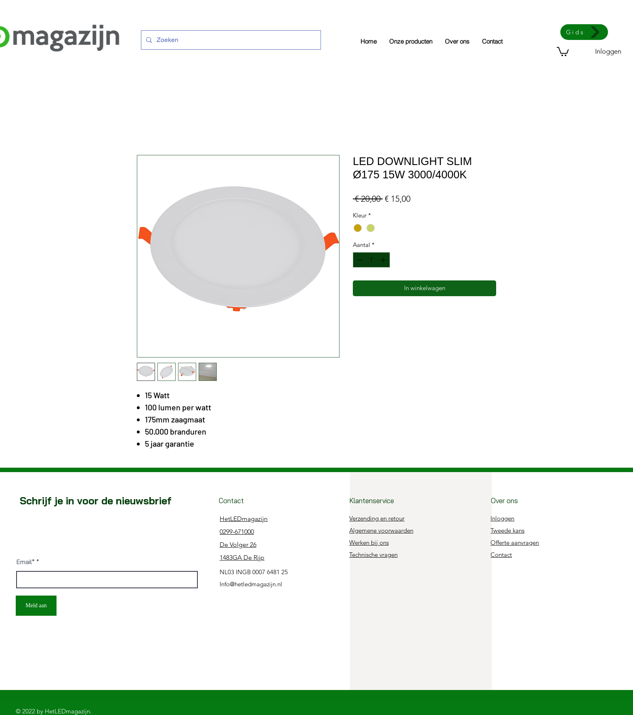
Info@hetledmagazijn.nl (251, 584)
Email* (26, 561)
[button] (563, 51)
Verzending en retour (377, 518)
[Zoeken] (230, 40)
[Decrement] (359, 260)
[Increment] (383, 260)
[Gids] (584, 32)
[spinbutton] (371, 260)
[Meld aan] (36, 606)
